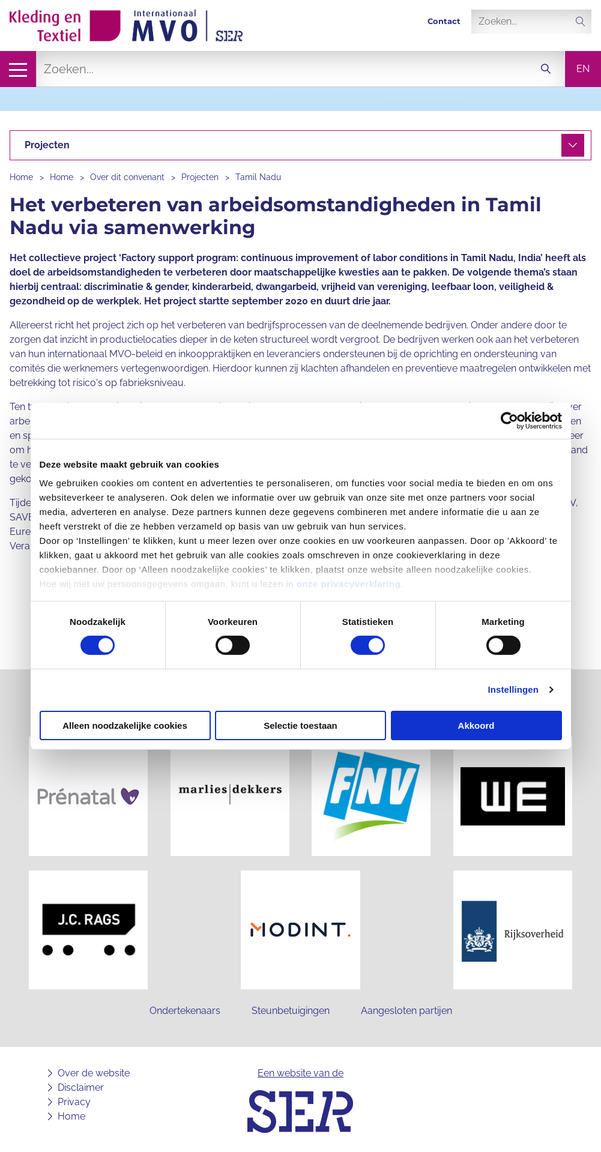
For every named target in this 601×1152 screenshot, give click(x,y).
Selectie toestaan (300, 725)
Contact (444, 21)
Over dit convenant (127, 177)
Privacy (74, 1102)
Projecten (200, 177)
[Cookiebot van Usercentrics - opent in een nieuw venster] (509, 420)
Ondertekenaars (184, 1010)
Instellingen (513, 689)
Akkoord (476, 725)
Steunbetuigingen (291, 1010)
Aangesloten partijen (406, 1010)
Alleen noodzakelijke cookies (124, 725)
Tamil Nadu (258, 177)
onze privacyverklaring (349, 584)
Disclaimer (81, 1087)
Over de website (94, 1073)
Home (21, 177)
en (583, 68)
